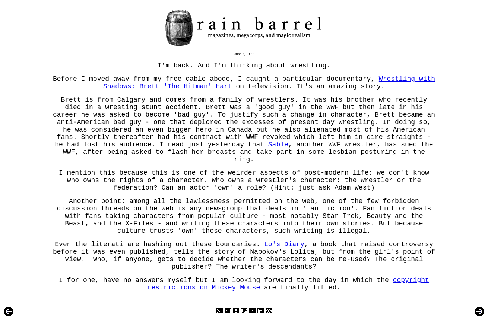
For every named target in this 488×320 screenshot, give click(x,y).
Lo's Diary (284, 244)
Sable (278, 144)
